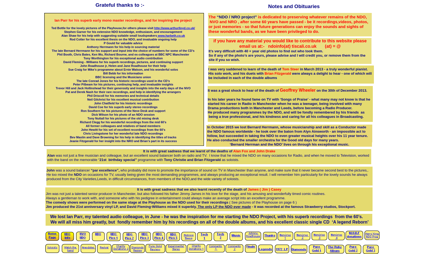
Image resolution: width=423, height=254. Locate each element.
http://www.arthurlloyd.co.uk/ (174, 28)
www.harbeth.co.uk (171, 35)
